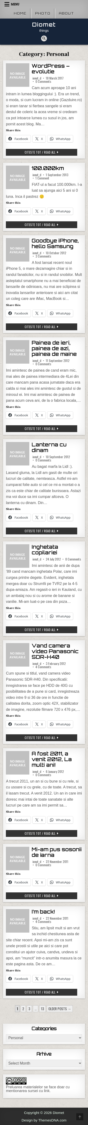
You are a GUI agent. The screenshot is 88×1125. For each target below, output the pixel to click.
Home (20, 13)
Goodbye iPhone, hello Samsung (55, 243)
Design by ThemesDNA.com (44, 1120)
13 (42, 1008)
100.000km (48, 168)
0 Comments (43, 81)
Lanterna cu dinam (49, 447)
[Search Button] (44, 38)
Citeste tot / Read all (48, 153)
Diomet (44, 24)
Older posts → (59, 1008)
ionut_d (36, 78)
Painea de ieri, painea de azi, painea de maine (54, 348)
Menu (15, 4)
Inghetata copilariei (45, 550)
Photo (42, 13)
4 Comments (43, 666)
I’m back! (43, 912)
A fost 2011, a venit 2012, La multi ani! (52, 759)
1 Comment (42, 178)
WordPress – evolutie (51, 69)
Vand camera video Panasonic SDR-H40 (55, 651)
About (66, 13)
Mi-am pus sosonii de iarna (57, 852)
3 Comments (43, 256)
